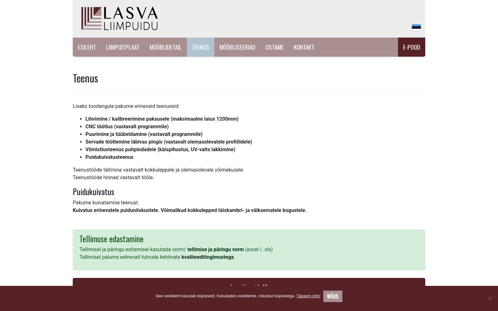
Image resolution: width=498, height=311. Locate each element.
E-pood (411, 47)
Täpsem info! (308, 295)
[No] (490, 298)
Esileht (87, 47)
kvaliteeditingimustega (208, 257)
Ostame (275, 47)
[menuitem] (416, 27)
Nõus (333, 296)
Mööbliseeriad (237, 47)
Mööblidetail (166, 47)
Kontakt (304, 47)
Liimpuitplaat (122, 47)
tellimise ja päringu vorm (215, 249)
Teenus (200, 47)
